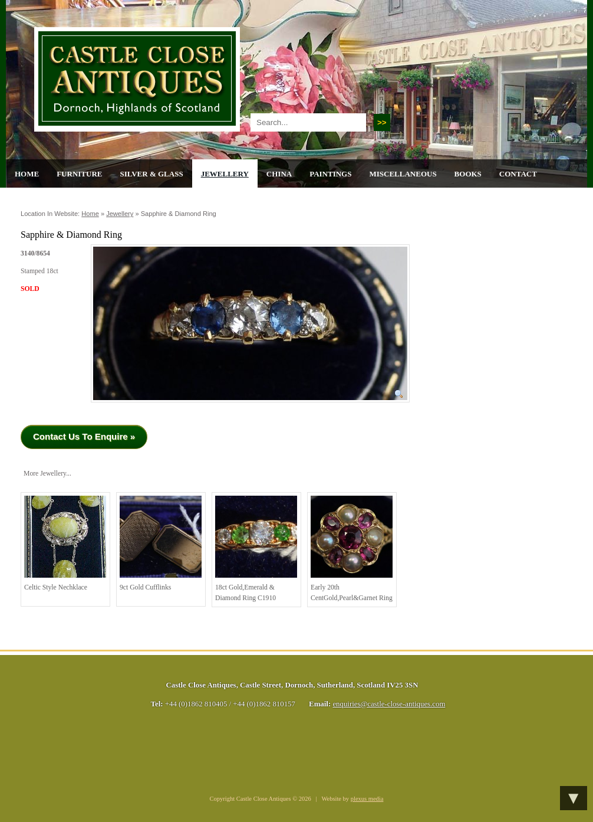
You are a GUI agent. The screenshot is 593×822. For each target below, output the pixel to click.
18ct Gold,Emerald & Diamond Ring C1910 (256, 549)
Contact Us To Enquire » (84, 436)
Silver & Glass (151, 173)
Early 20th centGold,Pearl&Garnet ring (352, 549)
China (279, 173)
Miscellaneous (402, 173)
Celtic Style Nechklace (65, 543)
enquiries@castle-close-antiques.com (388, 704)
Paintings (330, 173)
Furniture (79, 173)
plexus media (367, 798)
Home (27, 173)
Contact (518, 173)
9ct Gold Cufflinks (161, 543)
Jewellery (225, 173)
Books (468, 173)
